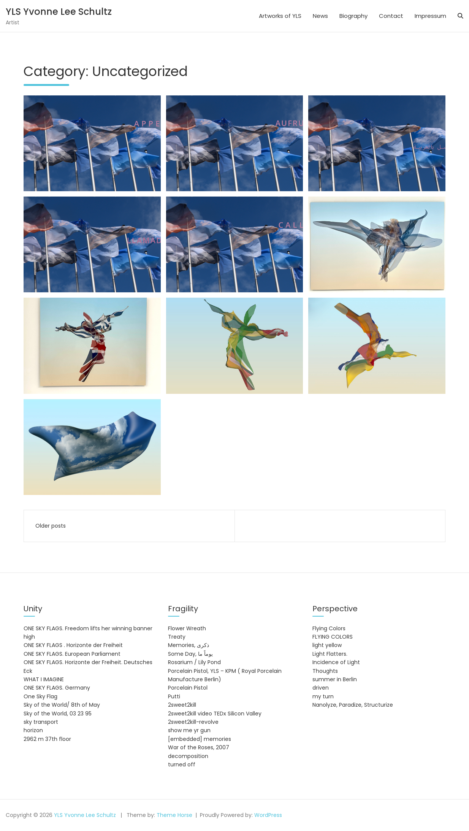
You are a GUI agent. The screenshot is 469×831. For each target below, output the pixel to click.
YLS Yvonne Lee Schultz (59, 11)
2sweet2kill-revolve (193, 722)
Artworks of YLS (280, 16)
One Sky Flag (40, 696)
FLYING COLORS (332, 637)
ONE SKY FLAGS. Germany (57, 687)
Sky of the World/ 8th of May (62, 705)
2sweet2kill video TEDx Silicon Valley (214, 713)
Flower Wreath (187, 628)
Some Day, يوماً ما (190, 654)
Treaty (176, 637)
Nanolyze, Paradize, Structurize (352, 705)
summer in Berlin (334, 679)
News (320, 16)
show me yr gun (189, 730)
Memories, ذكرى (188, 645)
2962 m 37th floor (47, 739)
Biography (353, 16)
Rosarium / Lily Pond (194, 662)
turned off (181, 764)
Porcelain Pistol (188, 687)
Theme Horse (174, 815)
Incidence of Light (336, 662)
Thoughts (325, 671)
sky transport (41, 722)
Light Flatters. (329, 654)
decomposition (188, 756)
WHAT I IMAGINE (44, 679)
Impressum (430, 16)
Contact (391, 16)
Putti (174, 696)
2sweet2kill (182, 705)
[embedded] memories (199, 739)
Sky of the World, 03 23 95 (58, 713)
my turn (323, 696)
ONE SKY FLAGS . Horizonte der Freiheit (73, 645)
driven (320, 687)
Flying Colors (328, 628)
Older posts (50, 526)
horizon (33, 730)
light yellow (327, 645)
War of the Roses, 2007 (198, 747)
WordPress (268, 815)
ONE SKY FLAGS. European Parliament (72, 654)
